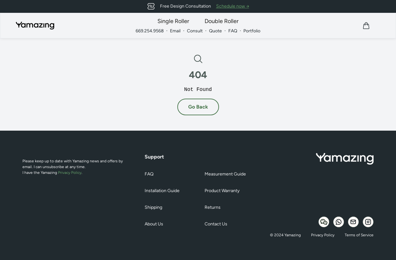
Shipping (153, 207)
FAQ (149, 174)
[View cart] (366, 25)
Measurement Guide (225, 174)
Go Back (198, 107)
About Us (154, 224)
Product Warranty (222, 190)
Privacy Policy (69, 172)
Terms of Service (359, 235)
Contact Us (216, 224)
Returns (213, 207)
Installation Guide (162, 190)
